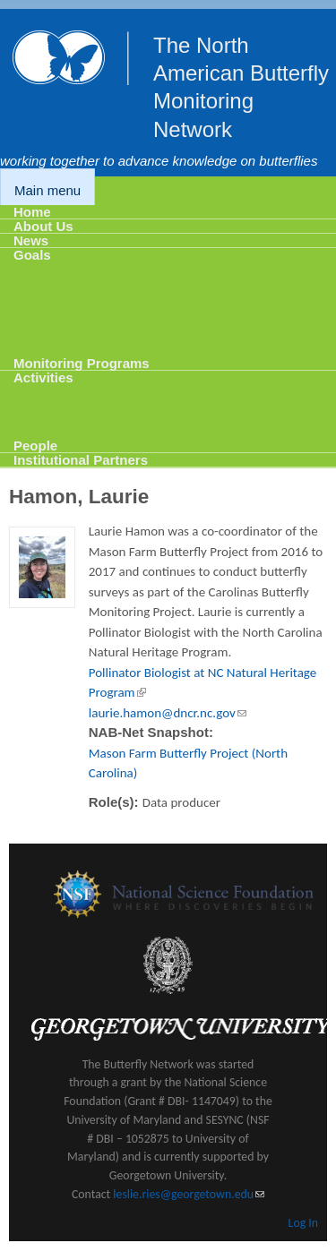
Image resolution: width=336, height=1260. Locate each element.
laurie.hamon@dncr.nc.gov (167, 713)
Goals (32, 254)
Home (32, 212)
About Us (43, 226)
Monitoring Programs (81, 363)
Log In (303, 1222)
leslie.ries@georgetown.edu (188, 1194)
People (35, 445)
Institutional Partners (80, 460)
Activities (43, 377)
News (30, 240)
